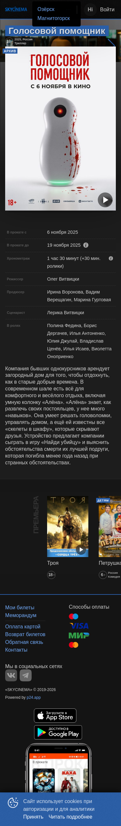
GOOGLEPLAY (58, 732)
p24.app (34, 697)
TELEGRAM (26, 675)
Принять (33, 817)
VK (11, 675)
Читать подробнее (71, 817)
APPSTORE (55, 715)
